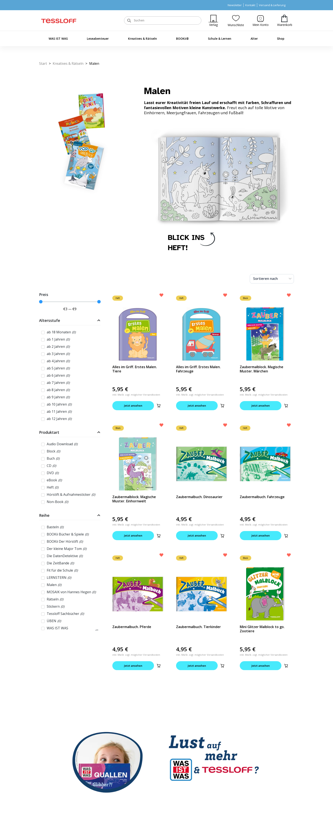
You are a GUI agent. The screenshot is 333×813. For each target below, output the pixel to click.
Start (43, 63)
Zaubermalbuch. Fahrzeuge (262, 497)
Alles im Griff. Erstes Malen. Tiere (134, 369)
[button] (158, 405)
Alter (254, 39)
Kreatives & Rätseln (142, 39)
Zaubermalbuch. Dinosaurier (199, 497)
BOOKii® (182, 39)
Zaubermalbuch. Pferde (131, 626)
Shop (280, 39)
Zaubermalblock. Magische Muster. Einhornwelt (134, 499)
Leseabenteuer (98, 39)
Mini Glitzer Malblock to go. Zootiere (262, 628)
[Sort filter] (272, 278)
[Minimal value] (70, 301)
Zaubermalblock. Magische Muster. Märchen (261, 369)
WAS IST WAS (58, 39)
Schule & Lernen (219, 39)
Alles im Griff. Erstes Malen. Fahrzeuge (198, 369)
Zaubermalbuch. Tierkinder (198, 626)
